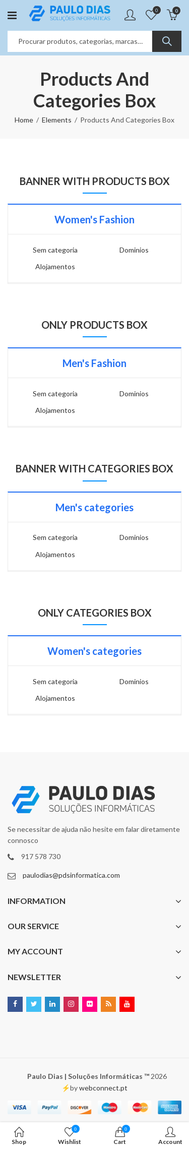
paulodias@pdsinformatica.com (71, 875)
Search (166, 41)
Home (24, 119)
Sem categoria (55, 250)
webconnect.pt (103, 1087)
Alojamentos (55, 266)
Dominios (134, 250)
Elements (57, 119)
